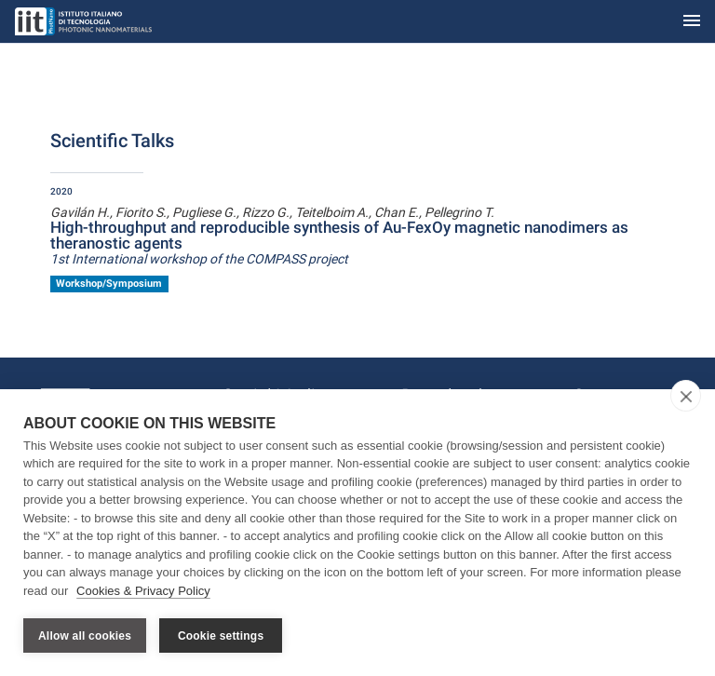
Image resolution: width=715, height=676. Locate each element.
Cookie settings (220, 635)
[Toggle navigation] (691, 22)
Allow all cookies (84, 635)
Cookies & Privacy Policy (143, 591)
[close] (685, 396)
